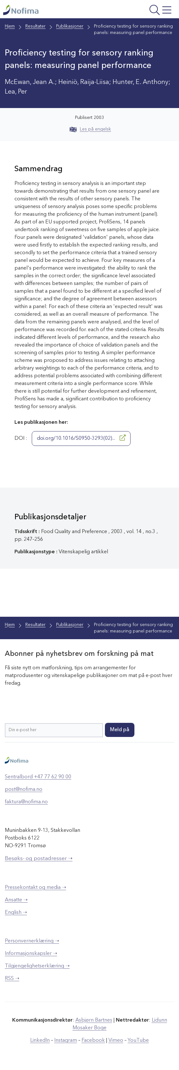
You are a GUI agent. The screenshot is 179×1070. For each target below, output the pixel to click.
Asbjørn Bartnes (93, 1020)
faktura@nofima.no (26, 802)
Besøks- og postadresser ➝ (38, 858)
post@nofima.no (23, 789)
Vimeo (115, 1040)
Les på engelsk (90, 129)
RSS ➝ (12, 978)
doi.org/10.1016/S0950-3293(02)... (81, 438)
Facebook (93, 1040)
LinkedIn (40, 1040)
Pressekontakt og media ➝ (35, 887)
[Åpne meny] (143, 10)
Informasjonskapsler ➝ (31, 953)
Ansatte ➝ (16, 900)
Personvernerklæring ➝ (32, 941)
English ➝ (16, 912)
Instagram (65, 1040)
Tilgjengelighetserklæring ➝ (37, 966)
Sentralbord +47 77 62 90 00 (38, 777)
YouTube (138, 1040)
